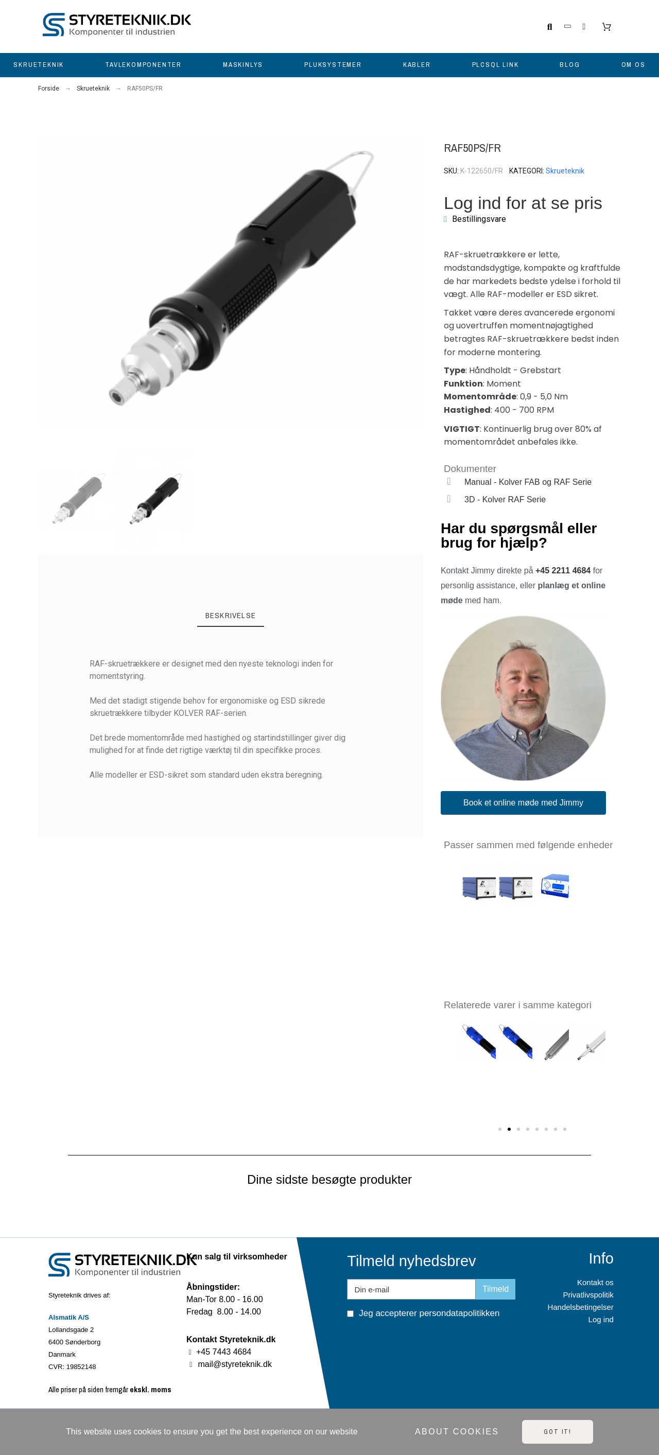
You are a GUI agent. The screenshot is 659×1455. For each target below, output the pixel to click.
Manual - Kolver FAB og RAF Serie (528, 482)
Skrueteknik (565, 171)
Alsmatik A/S (68, 1317)
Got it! (557, 1432)
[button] (46, 283)
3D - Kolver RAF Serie (505, 499)
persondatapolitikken (459, 1313)
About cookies (457, 1431)
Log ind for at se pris (523, 203)
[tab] (230, 616)
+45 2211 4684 (563, 570)
